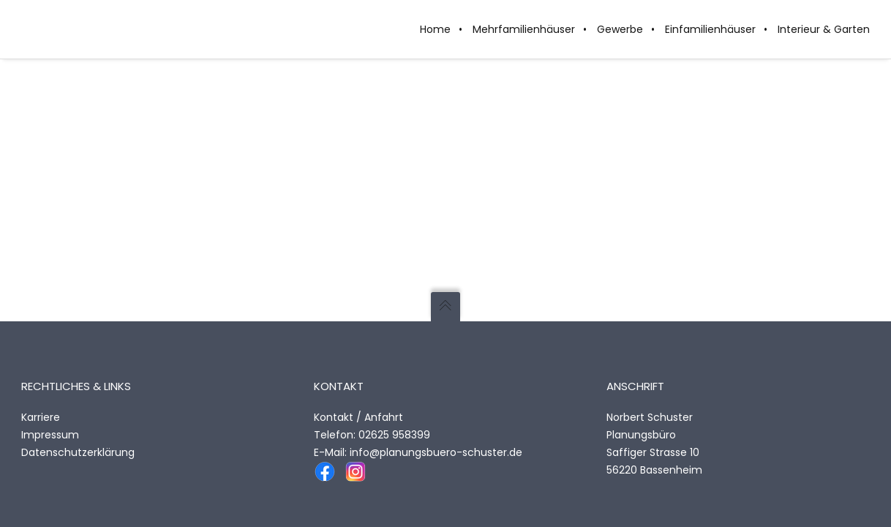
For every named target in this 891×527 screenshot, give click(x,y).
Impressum (50, 434)
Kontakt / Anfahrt (358, 417)
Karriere (40, 417)
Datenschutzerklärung (78, 452)
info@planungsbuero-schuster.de (436, 452)
